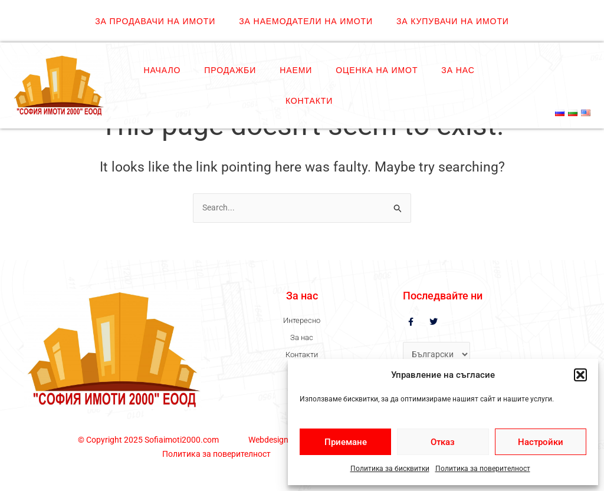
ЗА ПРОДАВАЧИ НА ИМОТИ (155, 21)
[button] (580, 375)
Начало (161, 70)
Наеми (296, 70)
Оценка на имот (377, 70)
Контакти (309, 101)
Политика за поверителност (482, 468)
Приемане (345, 442)
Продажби (230, 70)
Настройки (540, 442)
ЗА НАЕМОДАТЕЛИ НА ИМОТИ (306, 21)
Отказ (443, 442)
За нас (457, 70)
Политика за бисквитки (389, 468)
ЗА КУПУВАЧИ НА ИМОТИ (452, 21)
